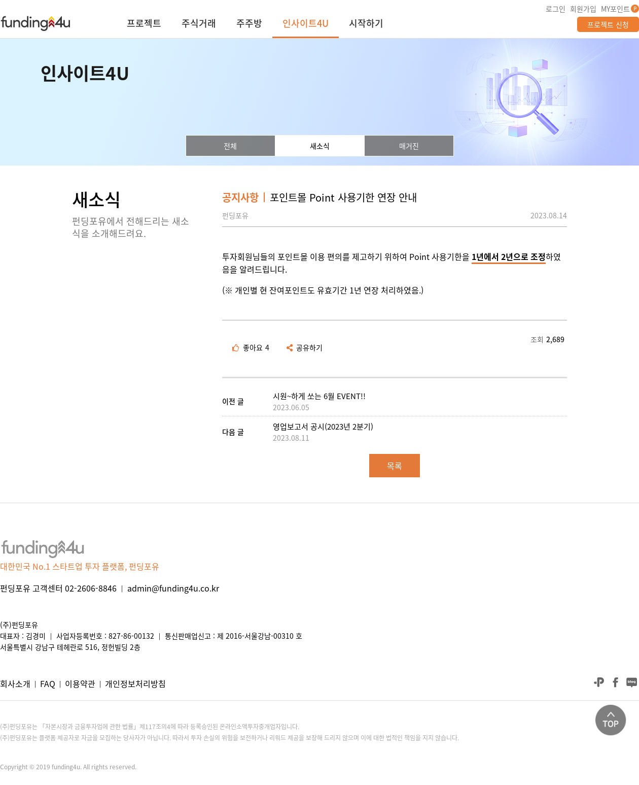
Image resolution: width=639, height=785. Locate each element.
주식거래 (199, 24)
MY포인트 (615, 9)
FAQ (47, 683)
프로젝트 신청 (608, 24)
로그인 (555, 9)
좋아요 (250, 347)
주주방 (249, 24)
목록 (394, 466)
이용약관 (80, 683)
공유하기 (305, 347)
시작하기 (366, 24)
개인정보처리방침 (135, 683)
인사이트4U (305, 24)
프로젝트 (144, 24)
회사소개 (15, 683)
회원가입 (583, 9)
